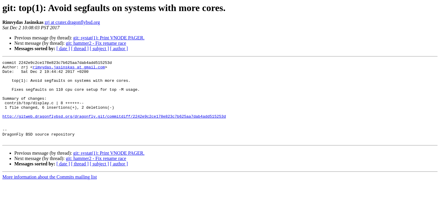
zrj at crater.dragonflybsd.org (72, 22)
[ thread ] (80, 48)
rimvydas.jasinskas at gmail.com (69, 68)
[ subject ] (99, 48)
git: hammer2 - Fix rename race (96, 43)
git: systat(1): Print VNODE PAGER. (108, 37)
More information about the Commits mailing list (49, 193)
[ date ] (63, 48)
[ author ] (119, 48)
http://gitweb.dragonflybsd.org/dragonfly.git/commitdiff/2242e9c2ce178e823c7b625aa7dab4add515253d (114, 127)
